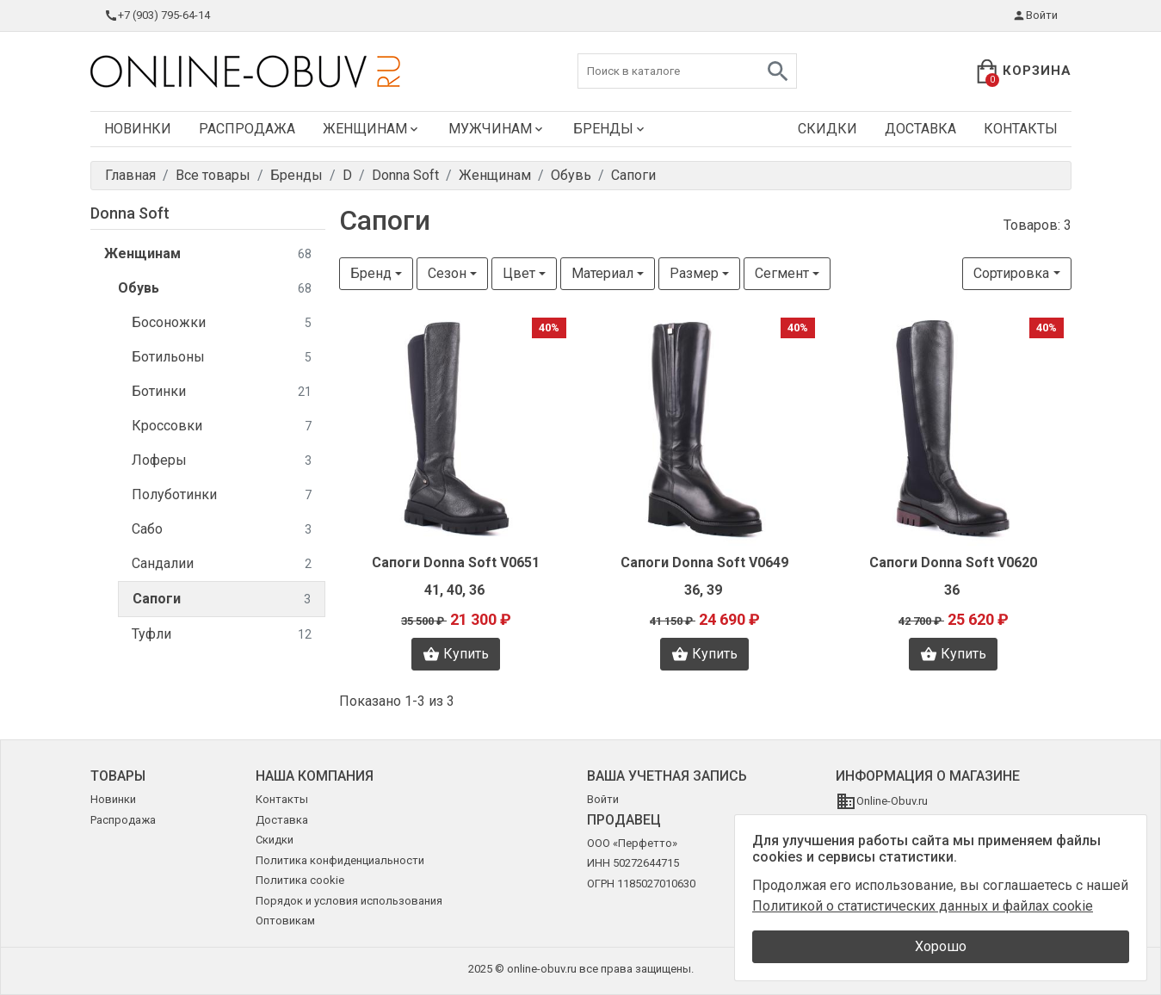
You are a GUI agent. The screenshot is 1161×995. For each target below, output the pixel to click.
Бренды (610, 129)
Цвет (519, 273)
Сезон (447, 273)
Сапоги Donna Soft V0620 (953, 562)
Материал (602, 273)
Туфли (222, 635)
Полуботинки (222, 495)
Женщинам (372, 129)
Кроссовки (222, 426)
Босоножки (222, 323)
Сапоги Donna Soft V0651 (456, 562)
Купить (456, 654)
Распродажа (247, 129)
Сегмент (782, 273)
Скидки (827, 129)
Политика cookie (300, 880)
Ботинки (222, 392)
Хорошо (940, 946)
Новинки (137, 129)
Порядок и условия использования (349, 900)
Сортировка (1011, 273)
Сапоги (222, 599)
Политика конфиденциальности (340, 860)
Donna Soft (130, 213)
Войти (1035, 15)
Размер (694, 273)
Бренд (371, 273)
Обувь (215, 289)
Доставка (920, 129)
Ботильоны (222, 358)
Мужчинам (497, 129)
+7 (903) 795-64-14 (157, 15)
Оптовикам (285, 920)
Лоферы (222, 461)
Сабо (222, 530)
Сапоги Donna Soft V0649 (704, 562)
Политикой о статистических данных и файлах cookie (922, 906)
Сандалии (222, 564)
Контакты (1021, 129)
